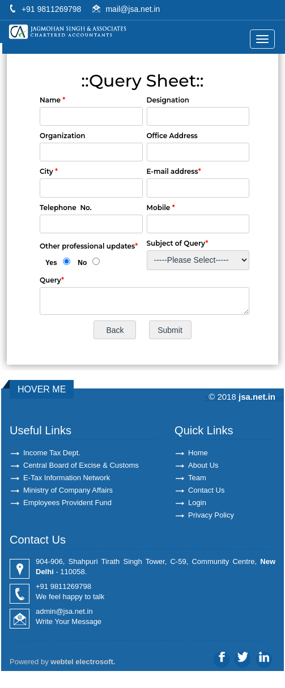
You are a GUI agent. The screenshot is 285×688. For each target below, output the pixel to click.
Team (197, 477)
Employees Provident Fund (67, 502)
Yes (51, 263)
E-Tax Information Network (66, 477)
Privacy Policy (211, 515)
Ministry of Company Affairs (68, 490)
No (82, 263)
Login (197, 502)
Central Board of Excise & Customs (81, 465)
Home (198, 452)
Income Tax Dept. (51, 452)
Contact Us (206, 490)
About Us (203, 465)
